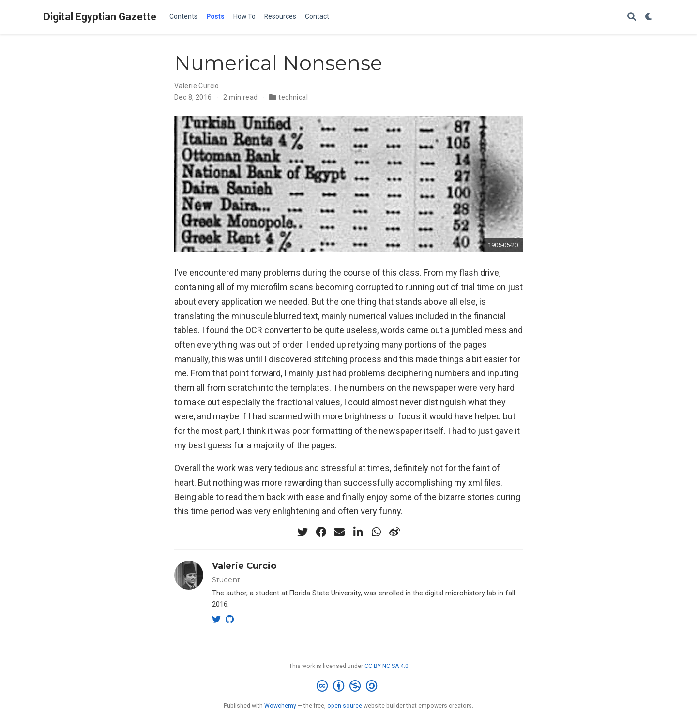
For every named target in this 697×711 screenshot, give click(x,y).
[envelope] (339, 532)
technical (293, 97)
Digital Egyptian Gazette (100, 17)
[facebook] (321, 532)
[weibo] (394, 532)
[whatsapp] (376, 532)
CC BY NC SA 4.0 (386, 666)
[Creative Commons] (349, 686)
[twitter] (302, 532)
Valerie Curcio (196, 85)
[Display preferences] (649, 17)
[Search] (631, 17)
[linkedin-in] (357, 532)
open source (344, 705)
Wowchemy (280, 705)
